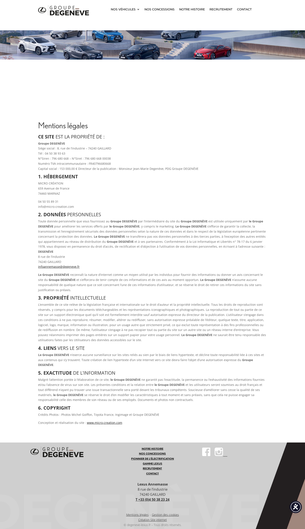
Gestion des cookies (165, 515)
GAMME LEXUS (152, 463)
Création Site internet (152, 520)
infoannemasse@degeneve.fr (59, 267)
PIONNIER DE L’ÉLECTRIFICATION (152, 458)
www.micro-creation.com (104, 423)
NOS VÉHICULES (123, 9)
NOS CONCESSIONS (159, 9)
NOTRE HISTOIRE (192, 9)
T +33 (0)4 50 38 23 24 (152, 499)
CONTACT (244, 9)
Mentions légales (137, 515)
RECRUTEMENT (220, 9)
